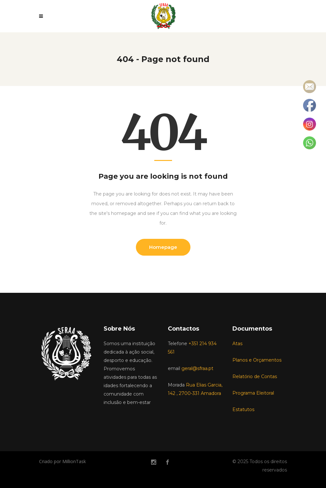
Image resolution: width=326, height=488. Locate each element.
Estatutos (243, 409)
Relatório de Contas (254, 376)
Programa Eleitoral (253, 393)
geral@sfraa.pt (197, 368)
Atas (237, 343)
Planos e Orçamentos (256, 360)
